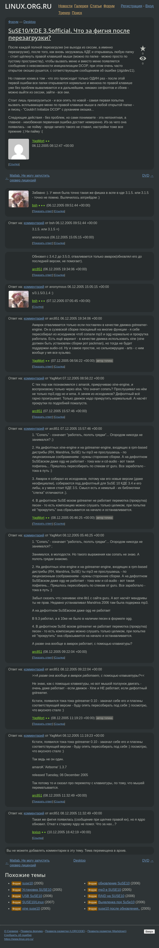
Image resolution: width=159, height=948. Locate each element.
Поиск (77, 13)
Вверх (149, 931)
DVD (145, 175)
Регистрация (131, 6)
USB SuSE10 (32, 896)
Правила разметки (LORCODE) (65, 931)
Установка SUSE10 (36, 889)
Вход (149, 6)
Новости (65, 6)
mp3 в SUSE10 (109, 889)
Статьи (96, 6)
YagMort (38, 141)
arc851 (37, 269)
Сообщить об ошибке (18, 935)
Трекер (64, 13)
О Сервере (11, 931)
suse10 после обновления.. (119, 908)
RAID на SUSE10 (111, 896)
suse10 (27, 883)
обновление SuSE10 (114, 883)
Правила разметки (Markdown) (106, 931)
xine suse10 (31, 908)
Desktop (30, 22)
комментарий (34, 223)
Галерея (81, 6)
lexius (36, 832)
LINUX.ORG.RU (28, 6)
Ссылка (14, 164)
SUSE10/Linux (33, 902)
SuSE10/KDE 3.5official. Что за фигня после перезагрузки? (69, 34)
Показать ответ (42, 211)
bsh (34, 205)
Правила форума (32, 931)
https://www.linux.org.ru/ (18, 939)
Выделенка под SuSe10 (116, 902)
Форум (109, 6)
